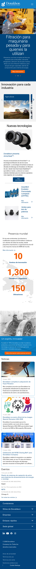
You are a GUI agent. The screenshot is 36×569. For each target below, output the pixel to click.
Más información (17, 71)
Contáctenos (8, 503)
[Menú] (32, 4)
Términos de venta (9, 560)
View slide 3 (20, 75)
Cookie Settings (15, 565)
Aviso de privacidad (9, 554)
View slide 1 (15, 75)
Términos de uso (8, 557)
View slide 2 (18, 75)
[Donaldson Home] (15, 4)
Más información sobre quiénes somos (18, 353)
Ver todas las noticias (8, 497)
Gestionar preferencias (10, 563)
